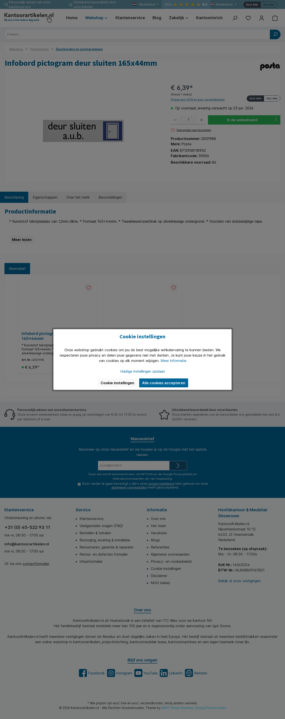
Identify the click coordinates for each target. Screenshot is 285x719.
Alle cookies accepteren (163, 383)
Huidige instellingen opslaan (142, 371)
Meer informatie (173, 360)
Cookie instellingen (117, 383)
